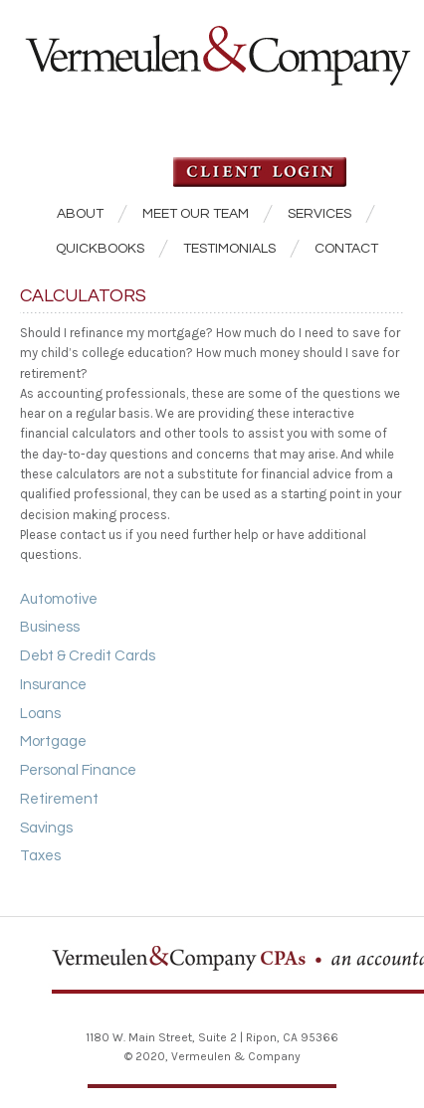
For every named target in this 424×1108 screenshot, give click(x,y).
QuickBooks (100, 249)
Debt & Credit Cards (87, 655)
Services (319, 214)
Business (50, 627)
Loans (40, 713)
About (80, 214)
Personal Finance (78, 770)
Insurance (53, 684)
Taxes (40, 855)
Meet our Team (195, 214)
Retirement (59, 799)
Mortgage (53, 741)
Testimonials (229, 249)
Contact (346, 249)
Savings (46, 828)
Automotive (59, 599)
